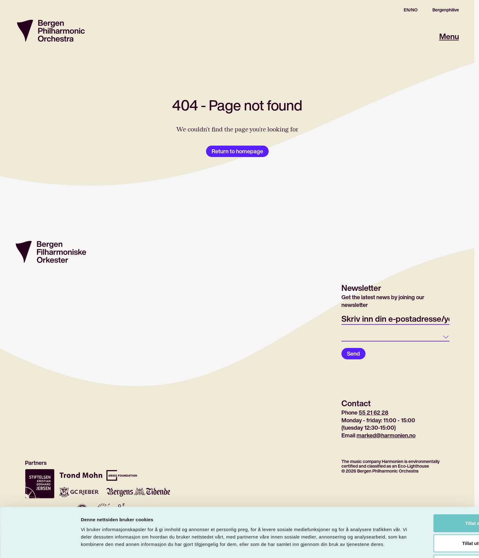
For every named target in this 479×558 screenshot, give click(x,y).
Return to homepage (237, 151)
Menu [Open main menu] (448, 36)
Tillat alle (427, 497)
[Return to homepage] (51, 31)
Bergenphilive (445, 9)
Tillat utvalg (427, 517)
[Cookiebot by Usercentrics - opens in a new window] (40, 546)
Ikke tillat (427, 537)
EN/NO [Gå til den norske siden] (411, 9)
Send (353, 353)
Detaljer (328, 545)
